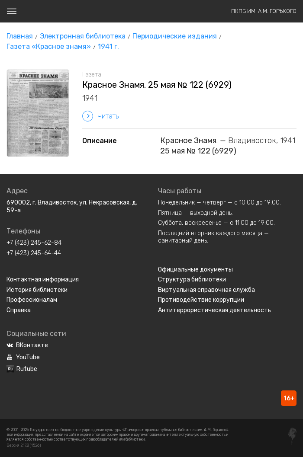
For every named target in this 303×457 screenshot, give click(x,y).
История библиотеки (37, 290)
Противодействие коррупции (201, 300)
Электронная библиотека (83, 36)
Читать (100, 116)
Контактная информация (42, 279)
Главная (19, 36)
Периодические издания (174, 36)
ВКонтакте (27, 345)
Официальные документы (195, 269)
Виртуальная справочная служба (206, 290)
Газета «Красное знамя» (48, 46)
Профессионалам (31, 300)
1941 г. (108, 46)
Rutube (21, 369)
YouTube (23, 357)
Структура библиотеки (192, 279)
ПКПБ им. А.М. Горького (264, 11)
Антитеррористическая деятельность (214, 310)
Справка (18, 310)
